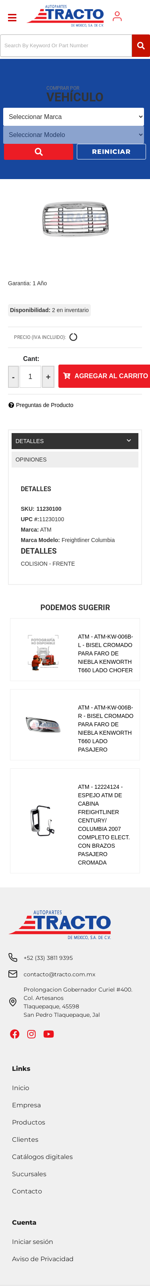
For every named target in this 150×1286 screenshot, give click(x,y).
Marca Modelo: (40, 540)
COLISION (34, 563)
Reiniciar (111, 151)
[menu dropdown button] (12, 16)
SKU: (27, 509)
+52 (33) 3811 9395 (48, 957)
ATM (46, 529)
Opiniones (31, 459)
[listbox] (73, 117)
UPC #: (30, 519)
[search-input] (66, 45)
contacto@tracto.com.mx (59, 974)
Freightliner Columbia (88, 540)
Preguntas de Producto (44, 405)
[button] (75, 45)
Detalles (30, 441)
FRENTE (63, 563)
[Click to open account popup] (117, 16)
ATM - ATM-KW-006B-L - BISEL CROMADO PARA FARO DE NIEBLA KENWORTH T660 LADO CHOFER (105, 653)
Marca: (30, 529)
